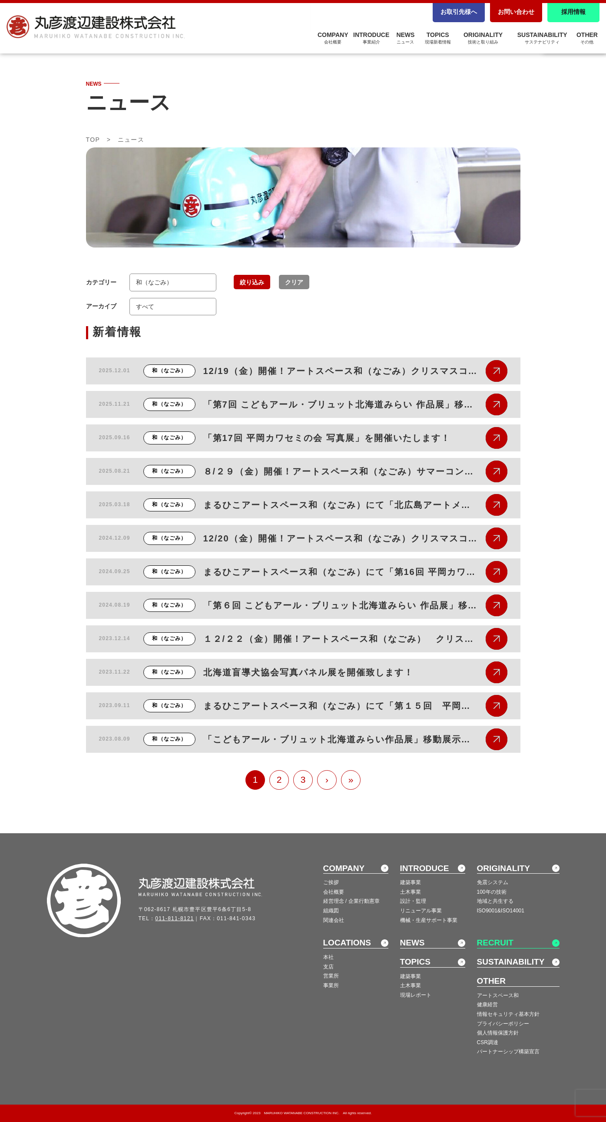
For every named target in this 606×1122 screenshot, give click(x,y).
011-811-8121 (174, 918)
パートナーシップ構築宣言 (508, 1052)
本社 (328, 957)
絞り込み (252, 282)
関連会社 (333, 920)
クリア (294, 282)
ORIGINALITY (483, 37)
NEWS (405, 37)
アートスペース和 (498, 995)
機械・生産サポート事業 (428, 920)
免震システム (492, 882)
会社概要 (333, 892)
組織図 (331, 911)
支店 (328, 967)
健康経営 (487, 1005)
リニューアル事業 (421, 911)
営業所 (331, 976)
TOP (93, 139)
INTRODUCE (371, 37)
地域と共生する (495, 901)
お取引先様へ (458, 11)
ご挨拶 (331, 882)
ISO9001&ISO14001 (500, 911)
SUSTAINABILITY (542, 37)
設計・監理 (413, 901)
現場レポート (415, 995)
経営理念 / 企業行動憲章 (351, 901)
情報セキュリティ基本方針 (508, 1014)
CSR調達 (487, 1042)
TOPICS (438, 37)
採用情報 (573, 11)
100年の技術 (492, 892)
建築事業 (410, 882)
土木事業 (410, 892)
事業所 (331, 985)
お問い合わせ (516, 11)
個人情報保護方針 (498, 1033)
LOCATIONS (347, 942)
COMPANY (333, 37)
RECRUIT (495, 942)
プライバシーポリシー (503, 1024)
